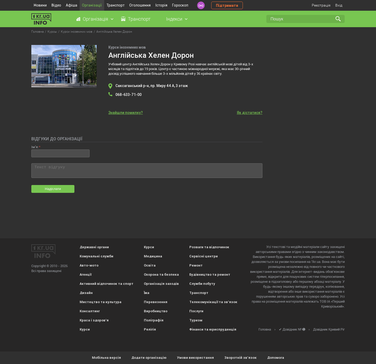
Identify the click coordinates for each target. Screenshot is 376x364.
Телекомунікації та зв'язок (213, 302)
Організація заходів (161, 284)
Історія (161, 5)
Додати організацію (149, 358)
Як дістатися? (249, 113)
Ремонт (196, 265)
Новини (40, 5)
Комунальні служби (96, 256)
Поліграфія (153, 320)
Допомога (275, 358)
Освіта (150, 265)
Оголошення (140, 5)
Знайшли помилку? (125, 113)
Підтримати (227, 5)
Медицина (153, 256)
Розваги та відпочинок (209, 247)
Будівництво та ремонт (209, 274)
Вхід (338, 5)
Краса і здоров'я (94, 320)
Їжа (146, 293)
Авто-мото (89, 265)
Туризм (195, 320)
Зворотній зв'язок (240, 358)
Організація (95, 19)
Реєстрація (321, 5)
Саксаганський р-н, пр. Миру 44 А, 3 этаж (151, 86)
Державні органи (94, 247)
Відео (56, 5)
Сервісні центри (203, 256)
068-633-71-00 (128, 95)
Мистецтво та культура (100, 302)
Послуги (196, 311)
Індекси (174, 19)
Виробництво (155, 311)
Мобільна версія (106, 358)
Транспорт (116, 5)
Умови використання (195, 358)
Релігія (150, 329)
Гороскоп (180, 5)
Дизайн (86, 293)
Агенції (85, 274)
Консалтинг (90, 311)
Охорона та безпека (161, 274)
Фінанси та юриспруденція (212, 329)
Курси (85, 329)
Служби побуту (202, 284)
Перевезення (155, 302)
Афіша (71, 5)
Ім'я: (34, 147)
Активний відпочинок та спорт (106, 284)
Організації (92, 5)
